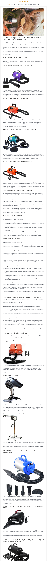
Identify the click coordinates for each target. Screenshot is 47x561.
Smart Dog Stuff (23, 1)
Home (9, 4)
